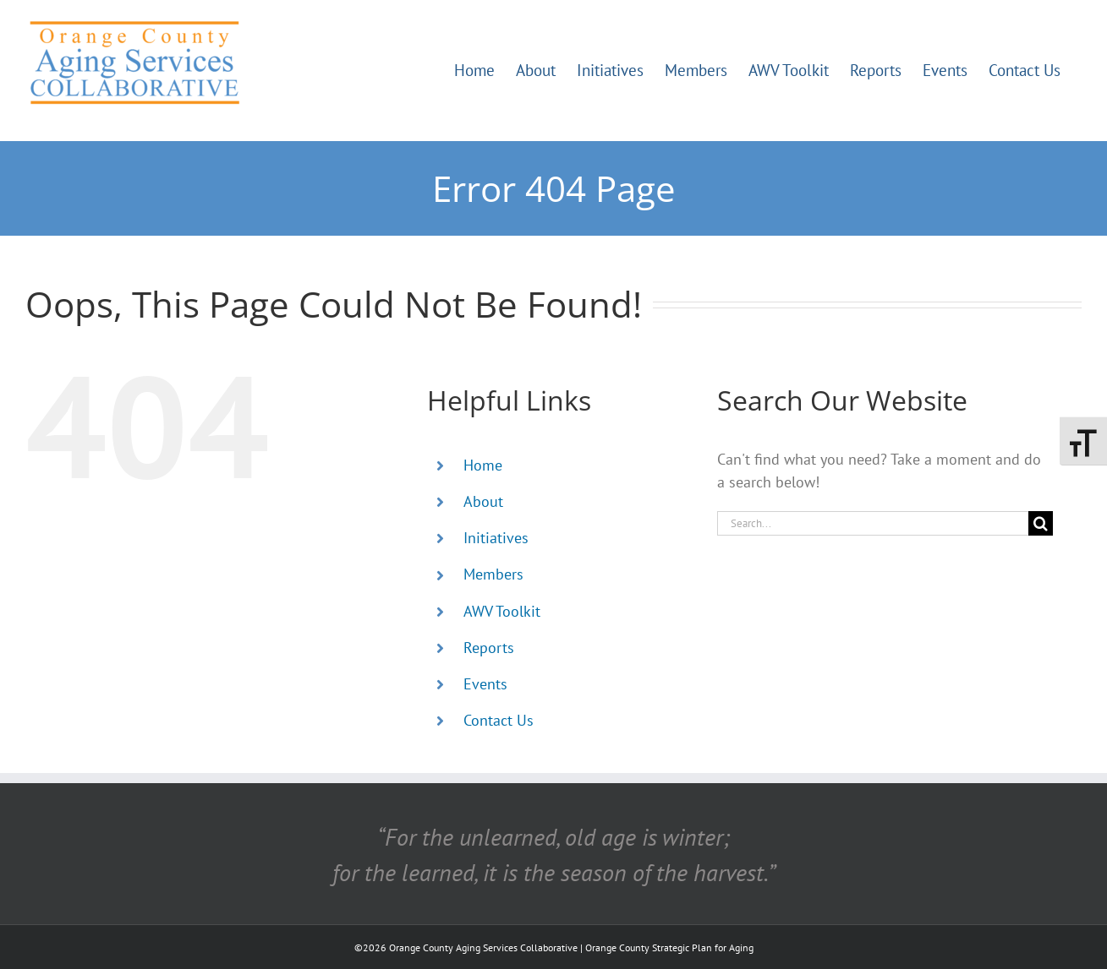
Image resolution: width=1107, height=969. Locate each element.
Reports (488, 647)
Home (482, 465)
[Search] (1040, 523)
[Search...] (872, 523)
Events (485, 684)
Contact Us (498, 720)
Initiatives (496, 537)
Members (493, 574)
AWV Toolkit (501, 611)
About (483, 501)
